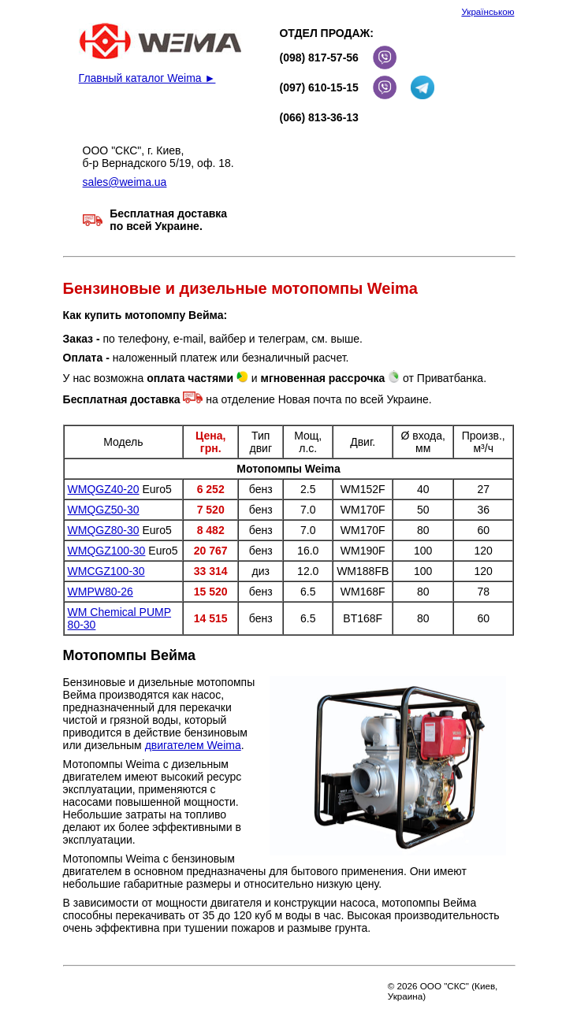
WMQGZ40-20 (104, 489)
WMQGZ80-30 (104, 530)
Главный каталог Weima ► (147, 78)
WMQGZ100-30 (107, 550)
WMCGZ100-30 (106, 571)
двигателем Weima (193, 745)
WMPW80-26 (100, 591)
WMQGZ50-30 (104, 509)
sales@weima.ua (125, 182)
